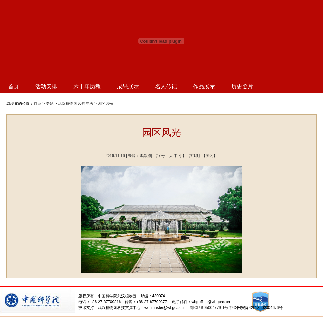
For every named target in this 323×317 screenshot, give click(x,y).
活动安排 (46, 87)
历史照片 (242, 87)
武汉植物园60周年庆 (75, 103)
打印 (194, 156)
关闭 (210, 156)
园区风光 (105, 103)
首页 (13, 87)
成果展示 (128, 87)
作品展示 (204, 87)
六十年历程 (87, 87)
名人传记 (166, 87)
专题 (50, 103)
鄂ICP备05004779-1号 (209, 307)
